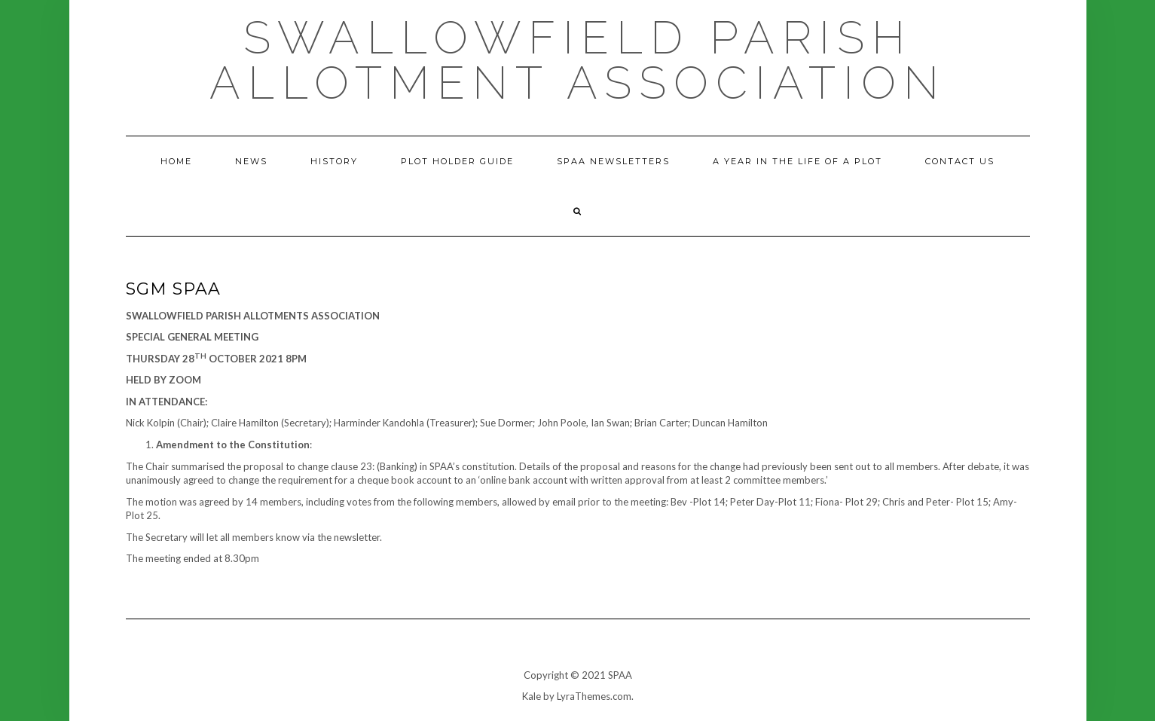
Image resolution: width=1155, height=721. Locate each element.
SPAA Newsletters (613, 161)
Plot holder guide (457, 161)
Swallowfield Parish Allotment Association (577, 60)
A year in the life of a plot (797, 161)
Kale (531, 696)
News (251, 161)
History (334, 161)
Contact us (960, 161)
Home (176, 161)
